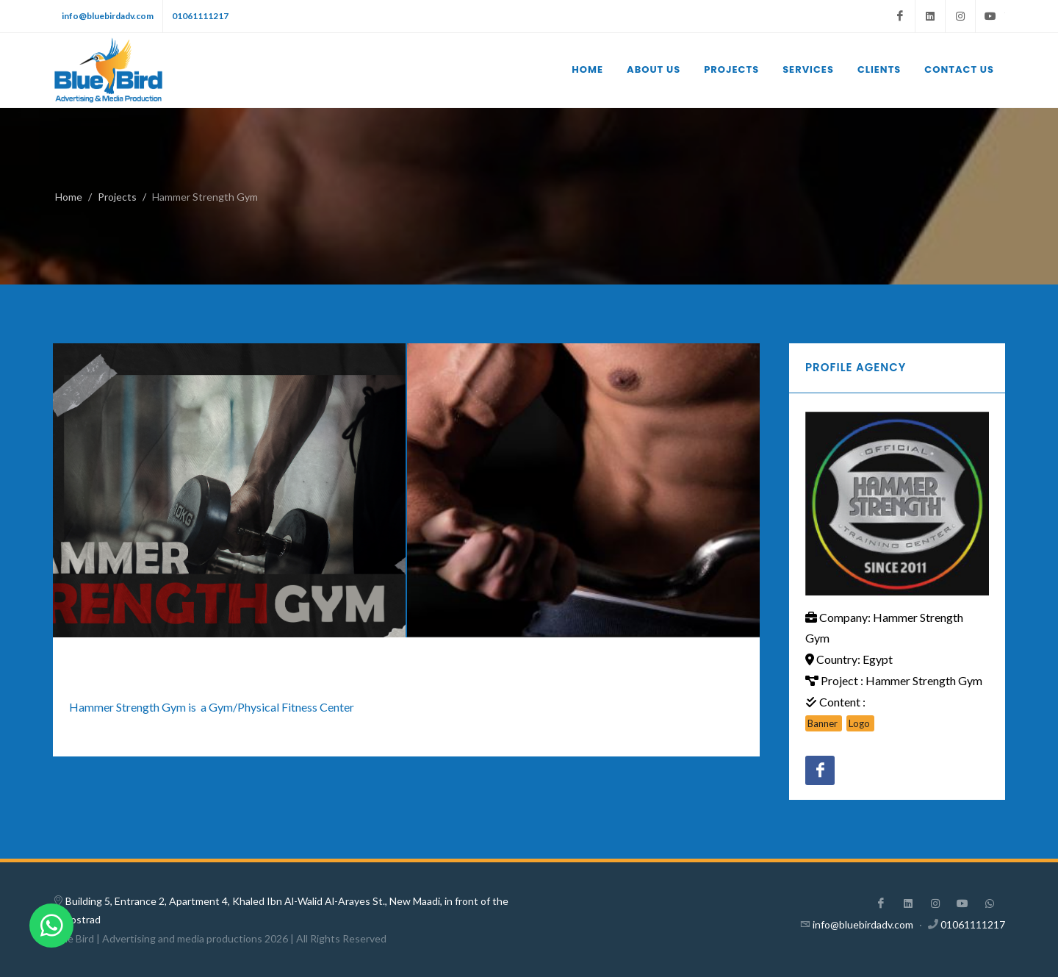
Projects (117, 196)
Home (68, 196)
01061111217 (200, 15)
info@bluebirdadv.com (108, 15)
